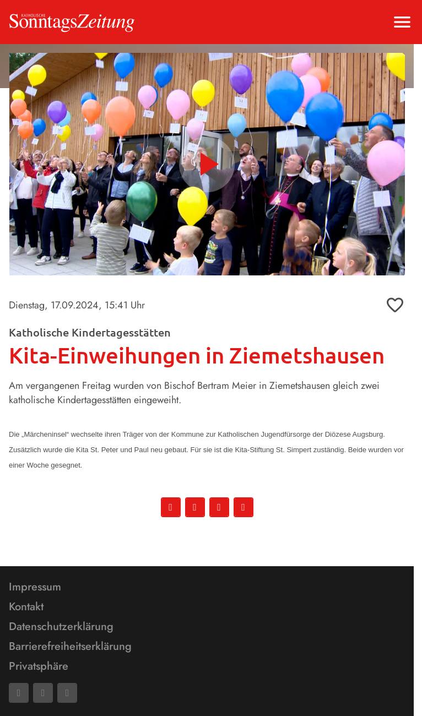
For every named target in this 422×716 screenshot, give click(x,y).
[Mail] (43, 693)
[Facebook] (19, 693)
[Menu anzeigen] (402, 22)
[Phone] (67, 693)
